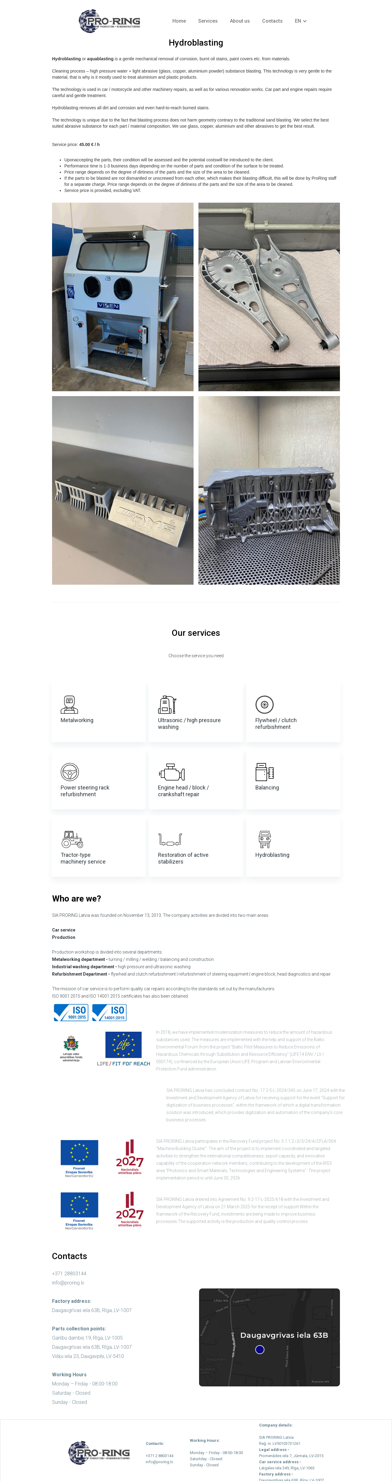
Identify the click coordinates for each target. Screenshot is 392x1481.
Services (208, 21)
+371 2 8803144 (159, 1455)
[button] (301, 21)
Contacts (272, 21)
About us (240, 21)
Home (179, 21)
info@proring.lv (68, 1283)
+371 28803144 (69, 1274)
